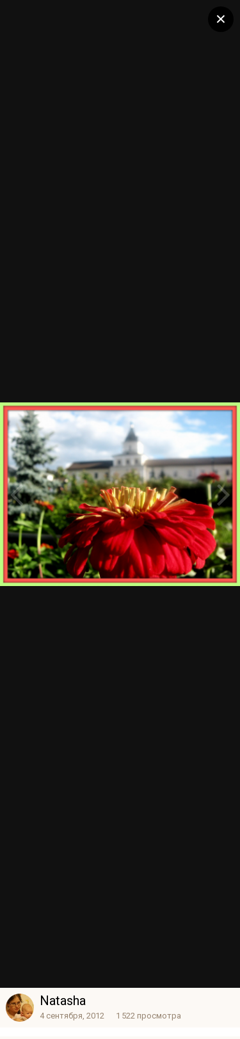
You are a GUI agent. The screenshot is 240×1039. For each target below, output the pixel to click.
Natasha (63, 1000)
